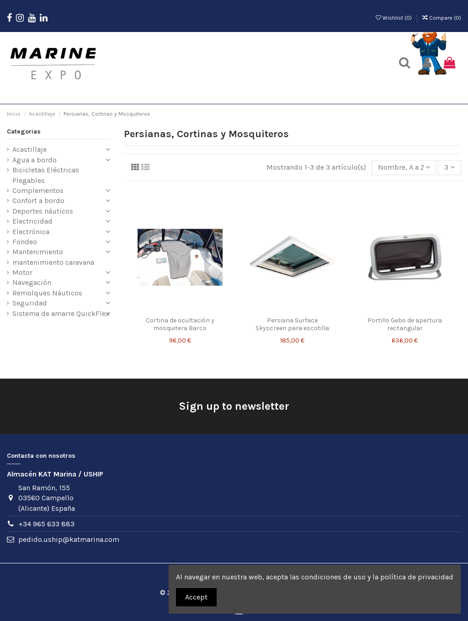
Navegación (31, 282)
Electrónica (30, 231)
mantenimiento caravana (53, 262)
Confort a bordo (38, 200)
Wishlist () (394, 18)
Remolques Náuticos (47, 293)
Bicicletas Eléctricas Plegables (45, 175)
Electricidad (32, 221)
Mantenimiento (37, 251)
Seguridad (29, 303)
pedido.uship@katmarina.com (68, 539)
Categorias (24, 131)
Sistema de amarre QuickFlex (60, 313)
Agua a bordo (34, 159)
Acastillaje (29, 149)
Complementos (38, 190)
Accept (196, 597)
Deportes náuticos (42, 211)
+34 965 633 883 (46, 523)
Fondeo (24, 241)
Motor (22, 272)
